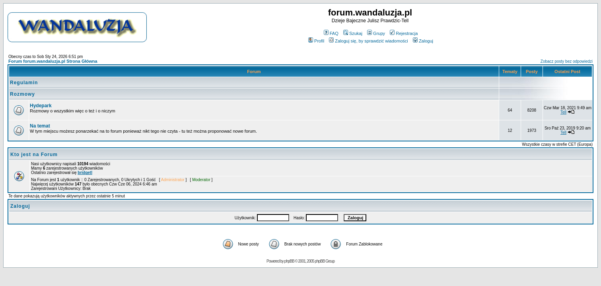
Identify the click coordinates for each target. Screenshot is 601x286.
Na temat (40, 126)
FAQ (331, 33)
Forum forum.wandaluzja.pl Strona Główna (52, 61)
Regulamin (24, 82)
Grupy (376, 33)
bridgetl (85, 172)
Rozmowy (22, 94)
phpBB (289, 261)
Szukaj (352, 33)
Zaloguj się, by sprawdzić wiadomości (368, 41)
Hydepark (41, 105)
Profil (316, 41)
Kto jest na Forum (34, 154)
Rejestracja (404, 33)
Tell (563, 112)
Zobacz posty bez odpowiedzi (567, 61)
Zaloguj (423, 41)
